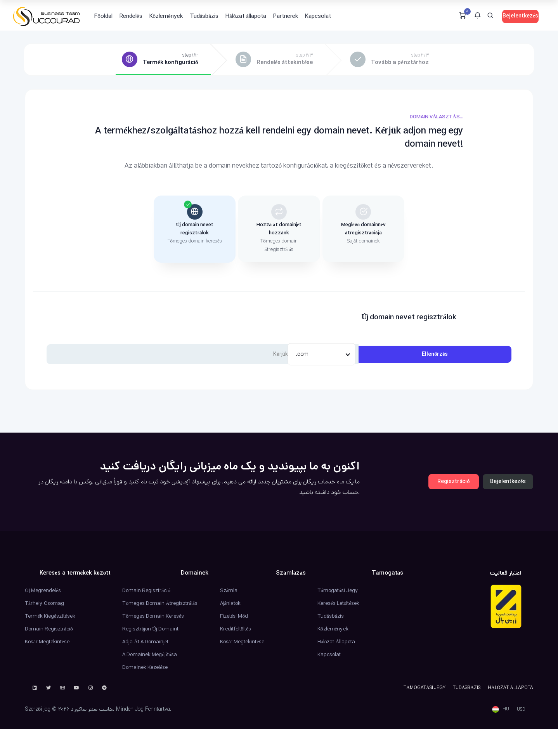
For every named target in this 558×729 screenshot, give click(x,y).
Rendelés (131, 16)
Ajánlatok (230, 603)
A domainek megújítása (149, 654)
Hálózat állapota (245, 16)
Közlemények (166, 16)
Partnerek (285, 16)
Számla (229, 590)
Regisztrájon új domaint (150, 629)
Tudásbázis (204, 16)
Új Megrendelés (43, 590)
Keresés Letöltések (338, 603)
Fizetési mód (234, 616)
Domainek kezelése (145, 667)
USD (521, 709)
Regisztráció (453, 481)
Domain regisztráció (49, 629)
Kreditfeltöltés (235, 629)
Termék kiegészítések (50, 616)
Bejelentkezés (520, 16)
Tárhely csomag (44, 603)
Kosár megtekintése (47, 642)
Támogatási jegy (337, 590)
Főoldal (103, 16)
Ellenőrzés (435, 354)
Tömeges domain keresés (153, 616)
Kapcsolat (318, 16)
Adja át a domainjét (145, 642)
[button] (477, 16)
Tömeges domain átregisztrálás (159, 603)
